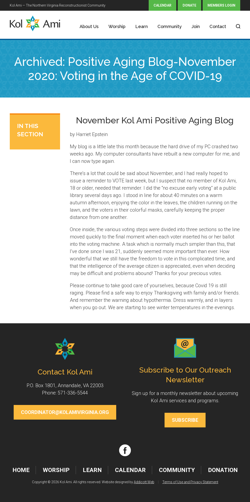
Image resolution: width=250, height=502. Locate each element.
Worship (116, 26)
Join (195, 26)
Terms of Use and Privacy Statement (190, 482)
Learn (141, 26)
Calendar (162, 5)
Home (21, 470)
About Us (89, 26)
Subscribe (185, 420)
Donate (189, 5)
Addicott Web (144, 482)
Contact (217, 26)
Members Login (221, 5)
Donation (223, 470)
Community (169, 26)
